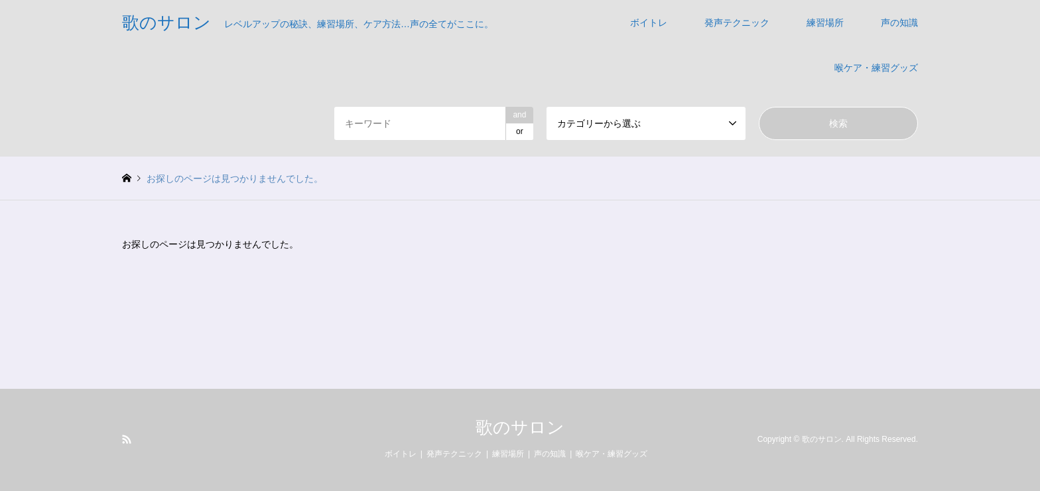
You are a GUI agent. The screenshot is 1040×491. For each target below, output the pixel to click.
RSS (126, 439)
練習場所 (825, 22)
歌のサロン (520, 427)
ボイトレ (648, 22)
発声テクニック (736, 22)
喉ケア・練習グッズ (876, 67)
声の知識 (899, 22)
